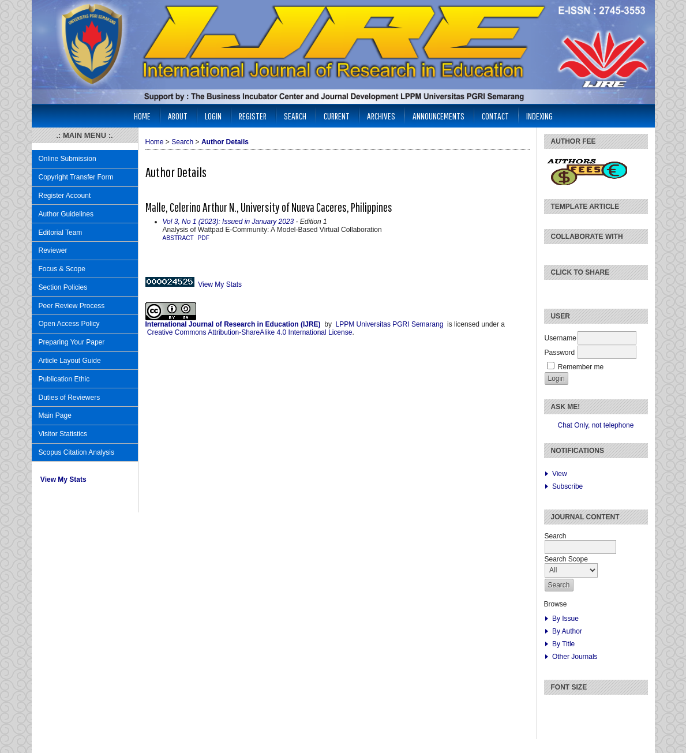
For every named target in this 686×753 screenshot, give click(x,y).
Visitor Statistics (63, 434)
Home (142, 115)
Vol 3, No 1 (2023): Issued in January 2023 (228, 222)
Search (295, 115)
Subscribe (567, 486)
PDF (203, 238)
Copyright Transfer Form (76, 177)
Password (560, 353)
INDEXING (539, 115)
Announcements (438, 115)
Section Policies (63, 287)
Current (337, 115)
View (559, 474)
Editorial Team (61, 232)
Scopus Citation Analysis (76, 452)
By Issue (565, 619)
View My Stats (63, 479)
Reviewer (53, 250)
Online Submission (67, 159)
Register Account (65, 196)
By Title (563, 644)
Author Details (225, 142)
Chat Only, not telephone (596, 425)
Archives (381, 115)
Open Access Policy (69, 324)
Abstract (178, 238)
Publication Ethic (64, 379)
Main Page (55, 415)
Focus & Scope (62, 269)
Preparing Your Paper (72, 342)
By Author (567, 631)
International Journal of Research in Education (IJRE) (233, 324)
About (178, 115)
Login (213, 115)
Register (253, 115)
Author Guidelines (66, 214)
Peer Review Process (72, 306)
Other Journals (575, 657)
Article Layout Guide (70, 361)
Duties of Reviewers (69, 398)
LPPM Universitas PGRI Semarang (390, 324)
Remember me (580, 367)
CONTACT (495, 115)
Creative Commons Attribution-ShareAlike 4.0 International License (250, 332)
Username (560, 338)
